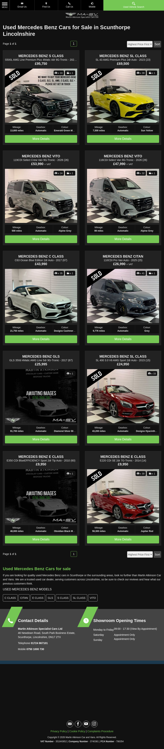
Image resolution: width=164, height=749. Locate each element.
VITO (93, 597)
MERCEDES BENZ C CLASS (41, 256)
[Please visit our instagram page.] (94, 724)
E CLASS (37, 597)
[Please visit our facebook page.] (78, 724)
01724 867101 (39, 643)
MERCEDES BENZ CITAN (123, 256)
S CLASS (63, 597)
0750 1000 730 (35, 649)
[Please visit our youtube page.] (86, 724)
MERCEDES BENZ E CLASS (41, 457)
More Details (40, 138)
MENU (5, 5)
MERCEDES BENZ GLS (41, 356)
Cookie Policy (77, 731)
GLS (50, 597)
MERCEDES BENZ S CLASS (41, 56)
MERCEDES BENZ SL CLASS (123, 56)
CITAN (24, 597)
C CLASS (10, 597)
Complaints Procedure (100, 731)
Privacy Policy (59, 731)
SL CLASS (79, 597)
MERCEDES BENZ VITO (41, 156)
